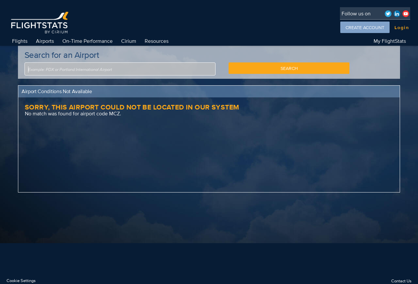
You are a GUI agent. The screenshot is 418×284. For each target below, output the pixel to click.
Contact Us (401, 281)
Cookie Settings (21, 280)
